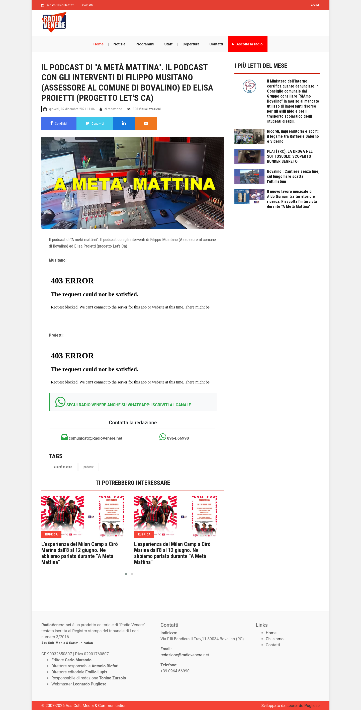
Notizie (120, 44)
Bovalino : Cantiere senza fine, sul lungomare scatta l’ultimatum (293, 176)
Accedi (315, 5)
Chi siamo (275, 639)
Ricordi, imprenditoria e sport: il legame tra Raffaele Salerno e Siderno (293, 136)
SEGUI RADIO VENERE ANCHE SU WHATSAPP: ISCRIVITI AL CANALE (128, 405)
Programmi (144, 44)
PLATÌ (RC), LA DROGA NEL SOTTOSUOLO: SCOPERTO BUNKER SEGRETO (290, 156)
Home (99, 44)
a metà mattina (63, 467)
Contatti (87, 5)
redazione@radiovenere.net (184, 655)
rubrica (51, 534)
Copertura (191, 44)
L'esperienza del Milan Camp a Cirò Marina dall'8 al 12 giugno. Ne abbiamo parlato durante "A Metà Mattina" (79, 553)
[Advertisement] (195, 22)
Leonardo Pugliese (303, 705)
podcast (88, 467)
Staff (168, 44)
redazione (115, 109)
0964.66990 (174, 437)
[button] (126, 574)
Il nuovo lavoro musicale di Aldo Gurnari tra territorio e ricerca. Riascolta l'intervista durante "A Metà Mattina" (292, 199)
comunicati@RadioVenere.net (91, 437)
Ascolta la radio (247, 44)
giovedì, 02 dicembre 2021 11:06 (72, 109)
